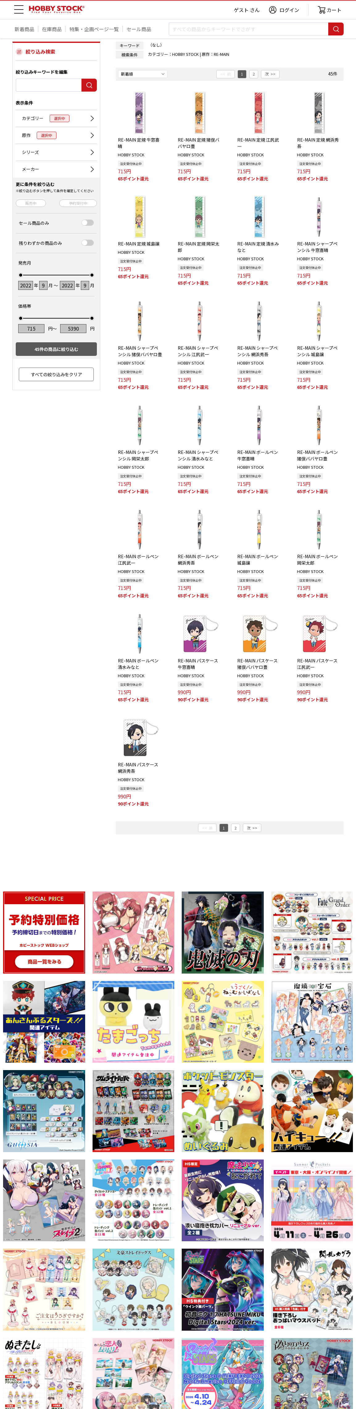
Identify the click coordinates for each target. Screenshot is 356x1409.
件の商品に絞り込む (56, 349)
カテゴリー (45, 118)
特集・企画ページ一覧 (94, 29)
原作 (39, 135)
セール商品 (138, 29)
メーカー (30, 169)
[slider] (20, 275)
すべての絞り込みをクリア (56, 374)
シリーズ (30, 152)
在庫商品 (52, 29)
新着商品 (24, 29)
